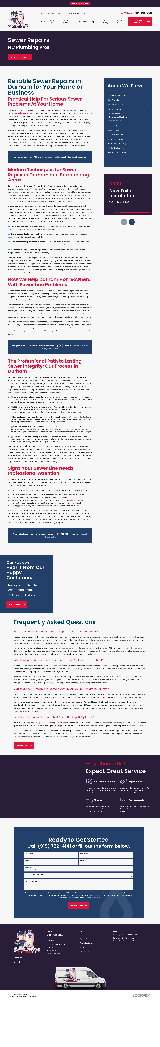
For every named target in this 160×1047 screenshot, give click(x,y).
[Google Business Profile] (15, 979)
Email (119, 202)
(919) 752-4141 (79, 145)
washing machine (75, 500)
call (137, 722)
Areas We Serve (48, 13)
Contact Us (85, 968)
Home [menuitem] (43, 21)
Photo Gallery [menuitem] (104, 21)
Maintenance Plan (77, 13)
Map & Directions (54, 970)
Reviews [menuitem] (82, 21)
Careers (62, 13)
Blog (82, 964)
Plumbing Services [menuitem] (64, 21)
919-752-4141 (143, 13)
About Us (84, 956)
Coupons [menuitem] (94, 21)
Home (82, 952)
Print (127, 202)
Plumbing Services (87, 960)
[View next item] (132, 222)
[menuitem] (128, 95)
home (76, 297)
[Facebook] (20, 979)
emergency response (43, 722)
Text (111, 202)
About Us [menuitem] (52, 21)
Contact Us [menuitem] (120, 21)
